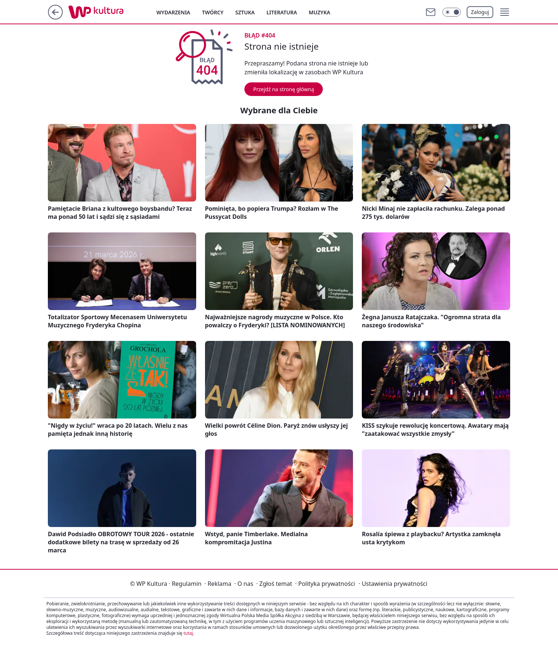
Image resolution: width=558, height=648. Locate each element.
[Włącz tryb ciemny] (451, 12)
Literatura (281, 12)
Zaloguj (480, 11)
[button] (505, 12)
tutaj (188, 633)
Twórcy (213, 12)
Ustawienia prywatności (393, 584)
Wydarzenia (173, 12)
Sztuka (245, 12)
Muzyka (319, 12)
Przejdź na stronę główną (283, 89)
